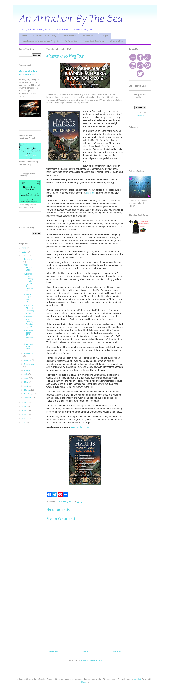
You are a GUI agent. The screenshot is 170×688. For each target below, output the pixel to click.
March (27, 390)
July (26, 374)
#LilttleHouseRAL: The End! (28, 298)
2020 (24, 248)
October (28, 360)
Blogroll (105, 35)
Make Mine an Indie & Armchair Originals (40, 41)
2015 (24, 402)
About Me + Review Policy (44, 35)
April (26, 386)
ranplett (137, 679)
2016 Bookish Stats (28, 267)
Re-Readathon (71, 41)
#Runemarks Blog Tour (29, 346)
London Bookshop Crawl (93, 41)
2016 (24, 256)
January (28, 397)
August (27, 370)
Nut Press (90, 193)
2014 (24, 406)
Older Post (116, 651)
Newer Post (54, 651)
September (29, 364)
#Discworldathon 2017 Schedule (28, 335)
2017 (24, 252)
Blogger (84, 682)
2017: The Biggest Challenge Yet (29, 309)
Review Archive (69, 35)
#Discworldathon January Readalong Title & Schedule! (28, 282)
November (28, 354)
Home (24, 35)
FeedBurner (140, 115)
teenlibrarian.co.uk (80, 427)
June (26, 378)
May (26, 382)
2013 (24, 410)
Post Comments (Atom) (91, 660)
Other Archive (116, 41)
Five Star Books (89, 35)
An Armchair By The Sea (70, 19)
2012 (24, 414)
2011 (24, 418)
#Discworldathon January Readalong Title (28, 322)
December (28, 259)
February (28, 394)
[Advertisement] (85, 619)
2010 (24, 422)
